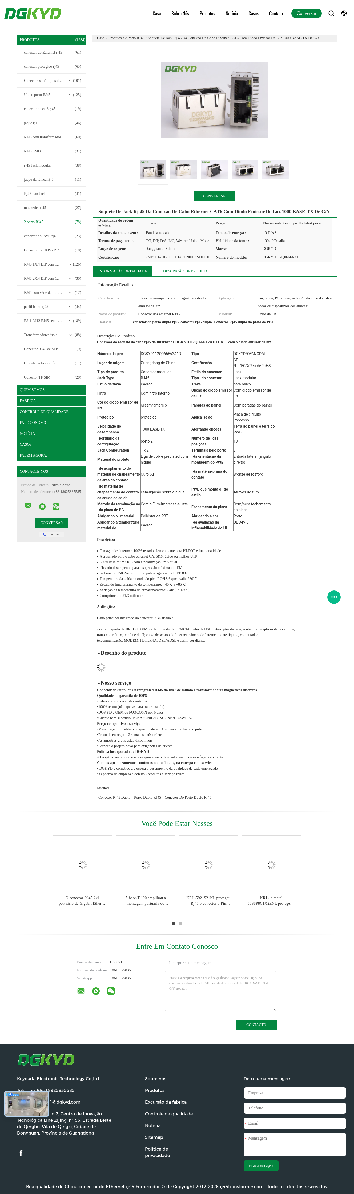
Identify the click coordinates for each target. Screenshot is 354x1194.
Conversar (306, 13)
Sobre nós (180, 13)
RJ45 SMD (52, 151)
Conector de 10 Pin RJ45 (52, 250)
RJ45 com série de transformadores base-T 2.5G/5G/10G (53, 292)
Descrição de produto (186, 271)
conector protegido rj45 (52, 66)
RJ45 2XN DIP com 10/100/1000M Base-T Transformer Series (53, 278)
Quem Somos (32, 390)
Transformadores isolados (52, 335)
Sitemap (154, 1137)
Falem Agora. (33, 455)
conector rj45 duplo (114, 797)
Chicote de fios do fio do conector (52, 363)
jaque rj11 (52, 123)
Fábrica (28, 401)
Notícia (232, 13)
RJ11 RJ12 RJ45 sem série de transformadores (53, 321)
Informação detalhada (122, 271)
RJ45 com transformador (52, 137)
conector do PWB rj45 (52, 236)
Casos (253, 13)
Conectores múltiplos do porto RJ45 (52, 80)
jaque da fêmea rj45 (52, 179)
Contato (276, 13)
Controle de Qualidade (44, 412)
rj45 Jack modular (52, 165)
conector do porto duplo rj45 (188, 797)
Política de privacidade (157, 1152)
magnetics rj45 (52, 208)
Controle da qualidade (169, 1113)
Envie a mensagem (261, 1166)
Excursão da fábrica (166, 1102)
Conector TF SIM (52, 377)
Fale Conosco (33, 423)
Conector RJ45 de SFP (52, 349)
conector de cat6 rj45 (52, 109)
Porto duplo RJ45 (147, 797)
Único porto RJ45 (52, 95)
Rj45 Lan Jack (52, 193)
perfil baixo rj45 (52, 306)
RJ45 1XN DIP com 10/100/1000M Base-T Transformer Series (53, 264)
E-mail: (49, 1102)
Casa (157, 13)
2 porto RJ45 (52, 222)
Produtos (207, 13)
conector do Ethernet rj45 (52, 52)
